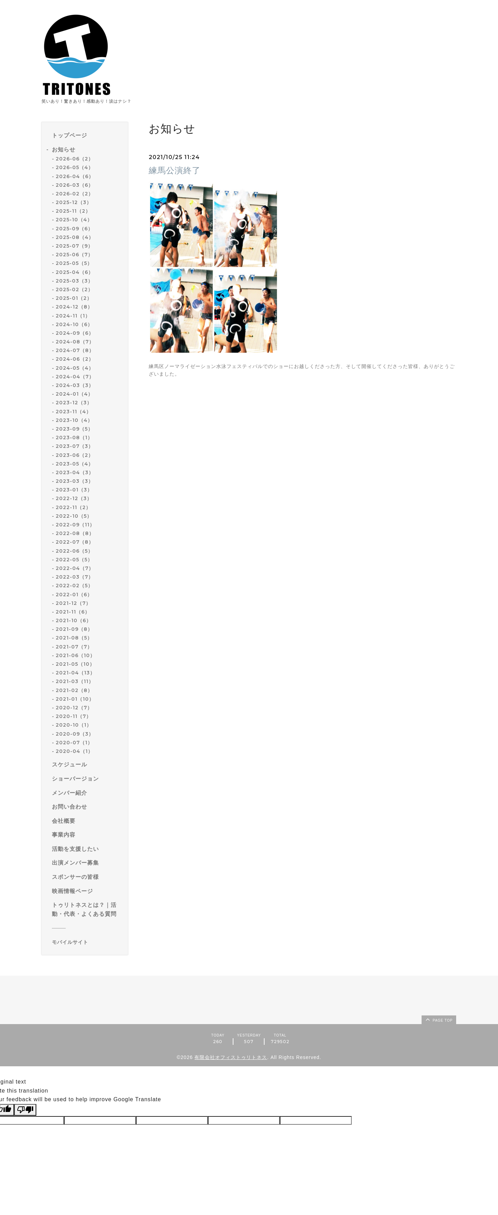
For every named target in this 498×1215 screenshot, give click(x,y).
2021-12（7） (73, 603)
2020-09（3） (75, 734)
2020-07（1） (74, 742)
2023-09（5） (74, 429)
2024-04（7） (75, 377)
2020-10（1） (74, 725)
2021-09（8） (74, 629)
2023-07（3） (74, 446)
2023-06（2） (74, 455)
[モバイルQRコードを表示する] (87, 942)
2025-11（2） (73, 211)
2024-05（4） (75, 368)
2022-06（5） (74, 551)
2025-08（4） (75, 237)
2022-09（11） (75, 525)
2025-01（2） (74, 298)
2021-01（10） (75, 699)
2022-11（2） (73, 507)
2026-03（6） (74, 185)
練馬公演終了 (175, 170)
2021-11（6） (73, 612)
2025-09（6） (74, 228)
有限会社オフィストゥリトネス (230, 1057)
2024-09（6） (75, 333)
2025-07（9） (74, 246)
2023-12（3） (74, 402)
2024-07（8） (75, 350)
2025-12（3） (74, 202)
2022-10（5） (74, 516)
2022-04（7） (75, 568)
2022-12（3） (74, 498)
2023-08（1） (74, 437)
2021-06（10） (75, 655)
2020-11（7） (73, 716)
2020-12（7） (74, 708)
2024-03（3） (75, 385)
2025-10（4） (74, 220)
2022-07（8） (75, 542)
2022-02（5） (74, 585)
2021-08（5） (74, 638)
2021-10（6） (73, 620)
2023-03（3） (74, 481)
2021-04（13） (75, 673)
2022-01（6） (74, 594)
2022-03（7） (74, 577)
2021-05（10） (75, 664)
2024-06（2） (75, 359)
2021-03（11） (75, 681)
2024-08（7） (75, 342)
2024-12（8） (74, 307)
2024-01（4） (74, 394)
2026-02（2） (74, 194)
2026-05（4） (74, 167)
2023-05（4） (74, 464)
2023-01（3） (74, 490)
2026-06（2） (74, 159)
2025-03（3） (74, 281)
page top (438, 1019)
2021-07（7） (74, 647)
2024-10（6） (74, 324)
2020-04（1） (74, 751)
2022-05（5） (74, 559)
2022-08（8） (75, 533)
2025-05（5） (74, 263)
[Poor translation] (25, 1110)
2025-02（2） (74, 289)
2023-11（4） (73, 411)
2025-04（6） (74, 272)
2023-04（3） (75, 472)
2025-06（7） (74, 254)
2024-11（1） (73, 316)
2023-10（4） (74, 420)
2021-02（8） (74, 690)
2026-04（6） (75, 176)
